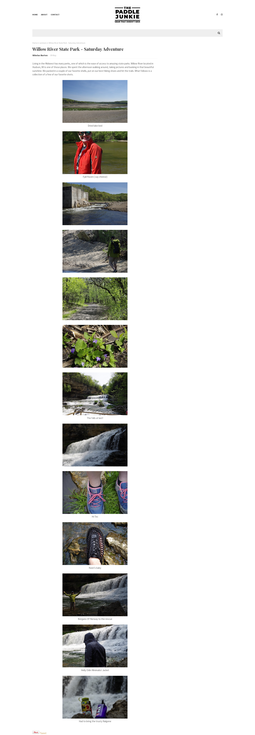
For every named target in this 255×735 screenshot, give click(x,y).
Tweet (43, 733)
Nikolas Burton (40, 55)
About (44, 14)
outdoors (43, 43)
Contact (55, 14)
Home (35, 14)
